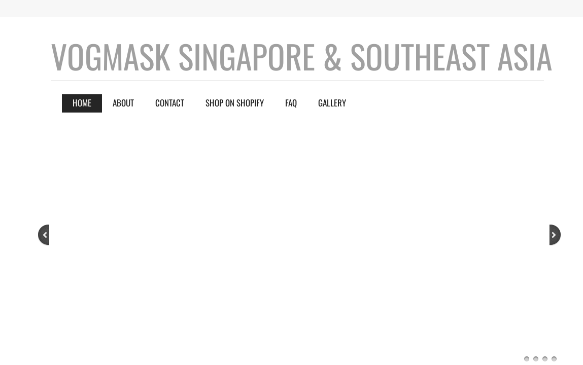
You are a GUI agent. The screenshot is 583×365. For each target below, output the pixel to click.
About (123, 102)
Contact (169, 102)
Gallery (332, 102)
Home (82, 102)
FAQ (291, 102)
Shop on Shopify (234, 102)
